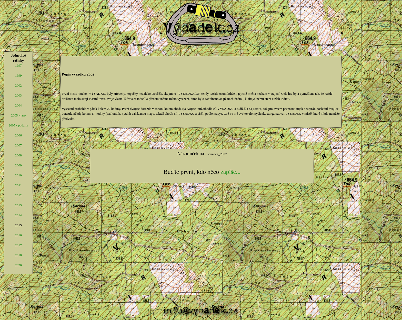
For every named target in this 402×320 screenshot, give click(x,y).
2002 (18, 85)
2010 (18, 175)
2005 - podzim (18, 125)
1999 (18, 75)
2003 (18, 95)
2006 (18, 135)
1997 (18, 65)
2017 (18, 245)
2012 (18, 195)
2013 (18, 205)
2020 (18, 265)
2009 (18, 165)
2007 (18, 145)
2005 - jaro (18, 115)
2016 (18, 235)
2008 (18, 155)
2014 (18, 215)
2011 (18, 185)
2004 (18, 105)
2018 (18, 255)
